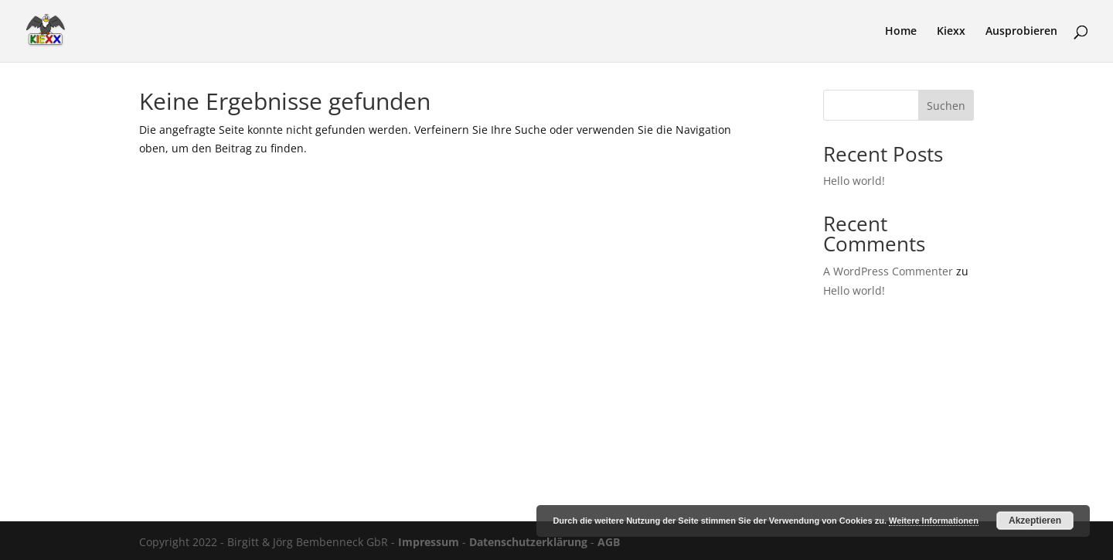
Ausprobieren (1021, 32)
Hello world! (854, 180)
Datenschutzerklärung (528, 541)
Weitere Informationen (934, 520)
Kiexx (951, 32)
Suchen (946, 105)
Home (901, 32)
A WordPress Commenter (888, 271)
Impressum (428, 541)
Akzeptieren (1035, 520)
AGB (608, 541)
